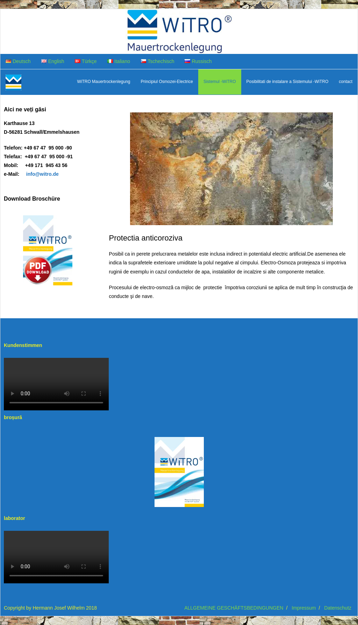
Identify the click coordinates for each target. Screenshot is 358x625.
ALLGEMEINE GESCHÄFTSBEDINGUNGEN (233, 608)
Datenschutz (337, 608)
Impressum (304, 608)
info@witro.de (42, 174)
